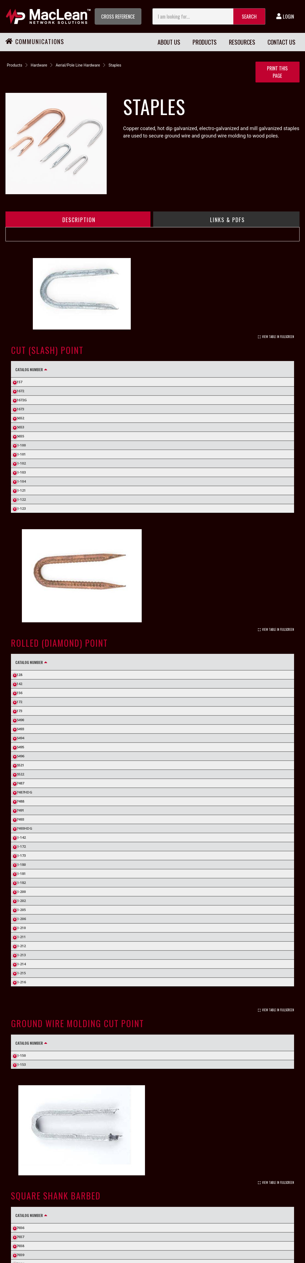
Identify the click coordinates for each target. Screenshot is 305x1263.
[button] (118, 16)
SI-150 (20, 1055)
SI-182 (20, 882)
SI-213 (20, 954)
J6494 (19, 737)
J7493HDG (23, 828)
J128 (18, 674)
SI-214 (20, 963)
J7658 (19, 1245)
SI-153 (20, 1064)
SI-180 (20, 864)
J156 (18, 692)
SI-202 (20, 900)
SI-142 (20, 837)
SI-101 (20, 454)
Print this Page (277, 72)
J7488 (19, 801)
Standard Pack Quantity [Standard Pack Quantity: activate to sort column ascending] (252, 369)
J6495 (19, 746)
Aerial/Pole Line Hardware (78, 65)
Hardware (39, 65)
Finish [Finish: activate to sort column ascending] (70, 369)
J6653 (19, 427)
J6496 (19, 756)
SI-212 (20, 945)
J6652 (19, 418)
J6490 (19, 719)
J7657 (19, 1236)
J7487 (19, 783)
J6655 (19, 436)
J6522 (19, 774)
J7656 (19, 1227)
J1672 (19, 390)
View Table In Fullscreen (278, 336)
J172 (18, 701)
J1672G (21, 399)
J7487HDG (23, 792)
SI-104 (20, 481)
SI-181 (20, 873)
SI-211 (20, 936)
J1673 (19, 408)
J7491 (19, 810)
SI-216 (20, 982)
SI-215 (20, 972)
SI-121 (20, 490)
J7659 (19, 1254)
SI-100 (20, 445)
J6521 (19, 765)
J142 (18, 683)
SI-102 (20, 463)
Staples (115, 65)
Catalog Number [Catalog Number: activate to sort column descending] (29, 369)
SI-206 (20, 918)
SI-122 (20, 499)
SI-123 (20, 508)
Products (14, 65)
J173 (18, 710)
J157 (18, 381)
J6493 (19, 728)
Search (249, 16)
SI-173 (20, 855)
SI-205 (20, 909)
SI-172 (20, 846)
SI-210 (20, 927)
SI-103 (20, 472)
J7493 (19, 819)
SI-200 (20, 891)
